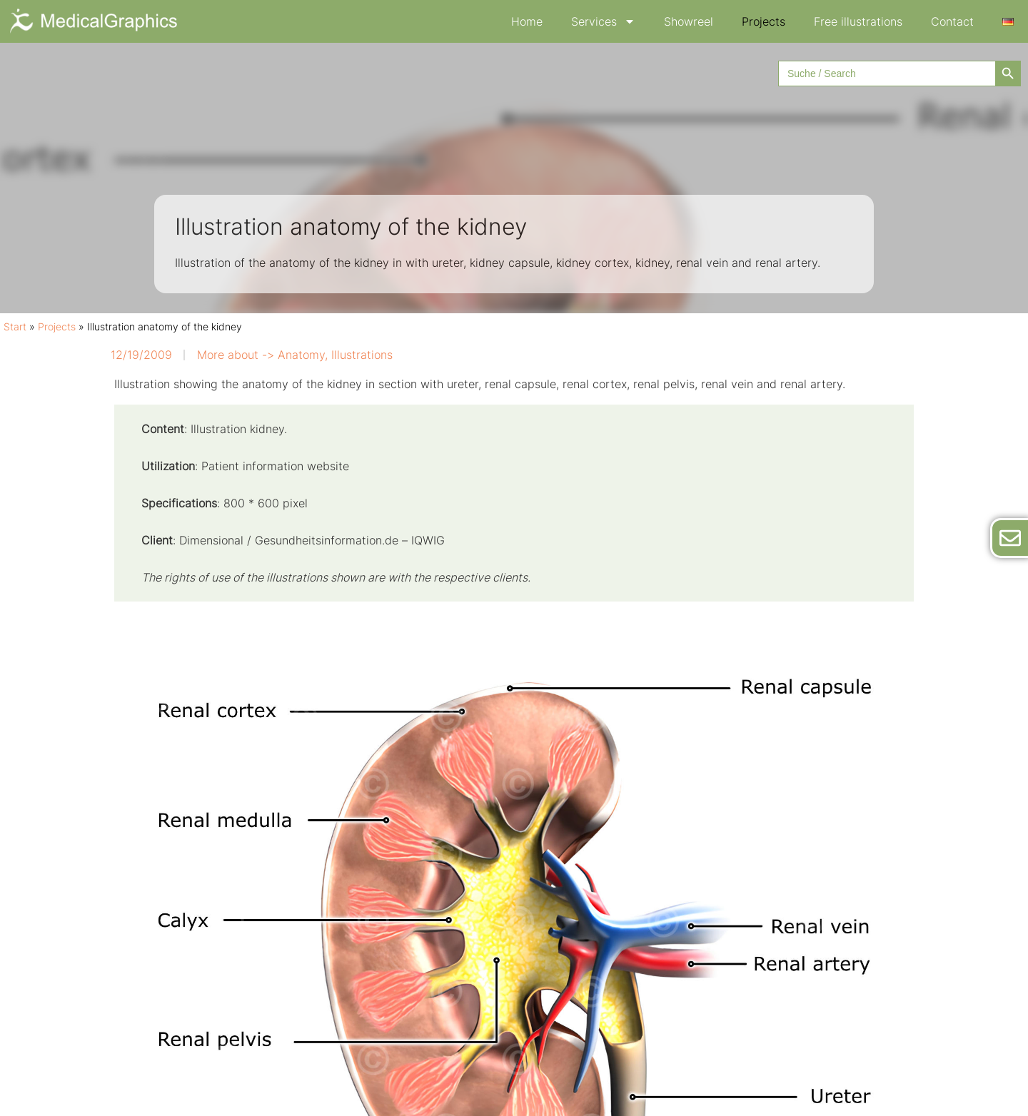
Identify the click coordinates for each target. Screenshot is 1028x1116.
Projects (763, 21)
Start (15, 327)
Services (603, 21)
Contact (952, 21)
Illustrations (362, 355)
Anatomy (301, 355)
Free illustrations (858, 21)
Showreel (688, 21)
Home (527, 21)
